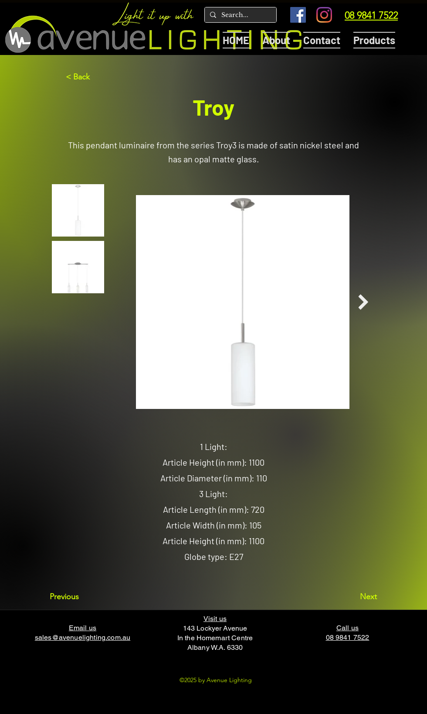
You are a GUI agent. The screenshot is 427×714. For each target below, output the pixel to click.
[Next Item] (363, 302)
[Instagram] (324, 15)
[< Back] (94, 77)
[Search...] (239, 15)
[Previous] (78, 596)
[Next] (355, 596)
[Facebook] (298, 15)
